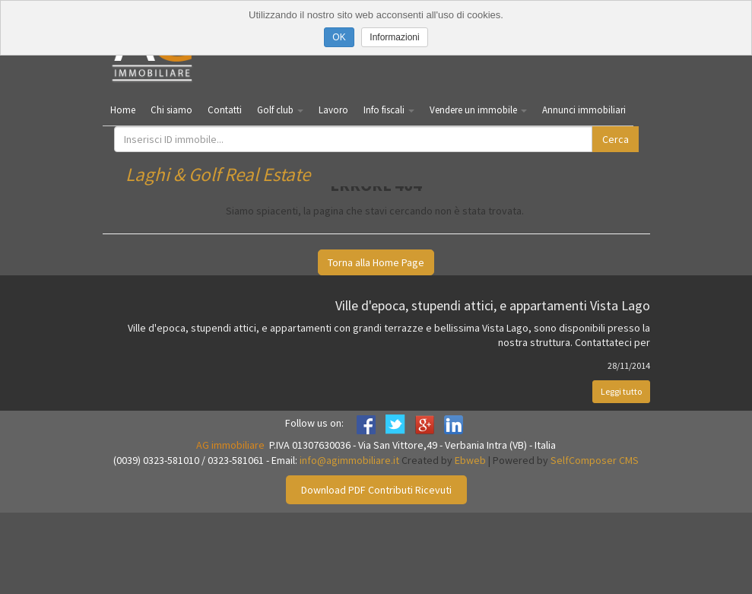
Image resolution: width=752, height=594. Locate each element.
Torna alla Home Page (376, 262)
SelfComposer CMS (595, 460)
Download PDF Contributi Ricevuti (376, 490)
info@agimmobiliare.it (349, 460)
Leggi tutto (621, 391)
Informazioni (394, 37)
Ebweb (470, 460)
